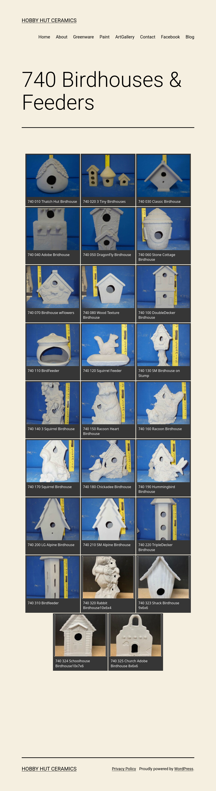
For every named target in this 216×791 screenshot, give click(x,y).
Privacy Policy (124, 768)
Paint (105, 37)
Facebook (170, 37)
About (61, 37)
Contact (147, 37)
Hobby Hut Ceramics (49, 20)
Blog (190, 37)
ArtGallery (124, 37)
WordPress (183, 768)
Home (44, 37)
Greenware (83, 37)
